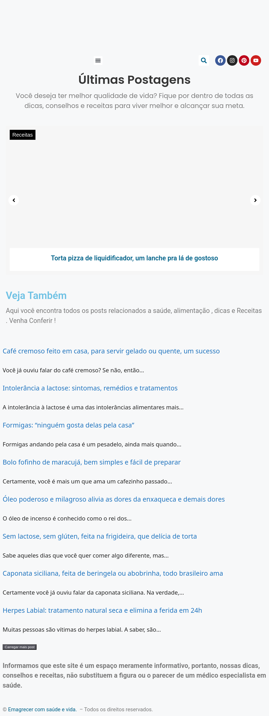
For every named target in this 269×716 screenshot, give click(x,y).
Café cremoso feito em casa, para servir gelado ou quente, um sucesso (111, 350)
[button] (98, 60)
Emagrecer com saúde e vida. (42, 709)
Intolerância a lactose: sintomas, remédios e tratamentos (90, 387)
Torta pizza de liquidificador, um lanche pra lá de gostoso (134, 258)
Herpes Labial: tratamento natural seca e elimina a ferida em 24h (102, 610)
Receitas (22, 135)
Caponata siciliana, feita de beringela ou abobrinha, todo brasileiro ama (113, 573)
